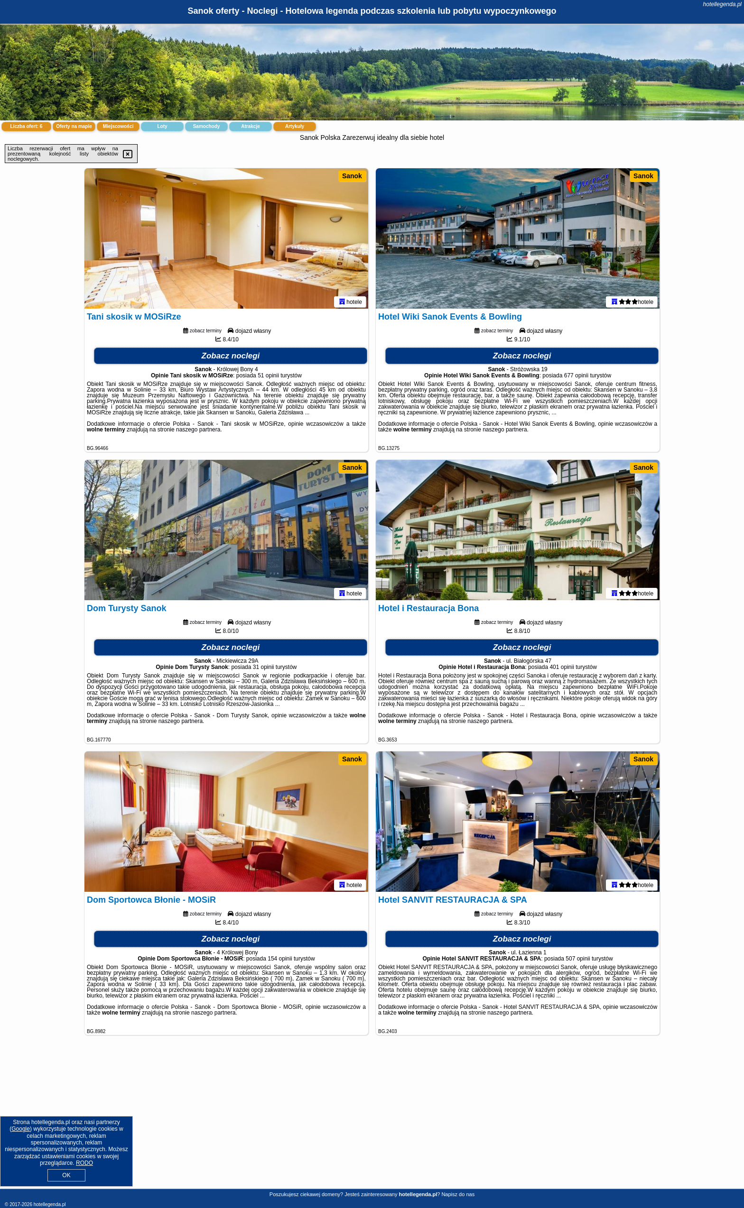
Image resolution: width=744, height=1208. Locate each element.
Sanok (352, 176)
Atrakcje (250, 126)
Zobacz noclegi (231, 357)
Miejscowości (118, 126)
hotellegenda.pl (722, 4)
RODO (84, 1163)
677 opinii (576, 377)
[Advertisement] (372, 1119)
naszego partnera (198, 431)
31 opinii (263, 669)
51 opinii (268, 377)
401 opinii (561, 669)
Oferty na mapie (74, 126)
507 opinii (578, 960)
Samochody (206, 126)
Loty (162, 126)
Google (20, 1129)
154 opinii (280, 960)
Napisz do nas (457, 1194)
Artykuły (294, 126)
